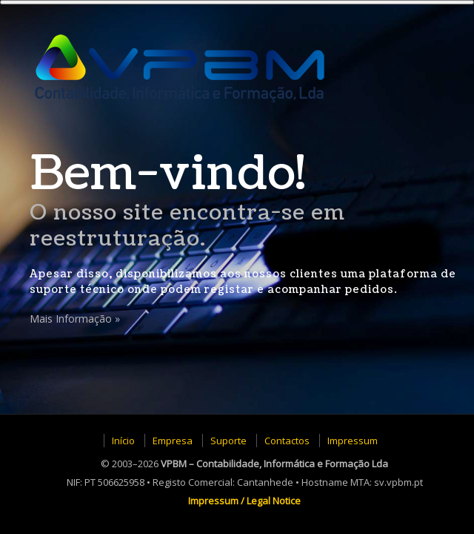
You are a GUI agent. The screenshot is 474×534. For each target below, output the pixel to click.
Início (123, 440)
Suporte (228, 440)
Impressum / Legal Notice (244, 500)
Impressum (352, 440)
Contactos (287, 440)
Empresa (173, 440)
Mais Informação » (75, 319)
